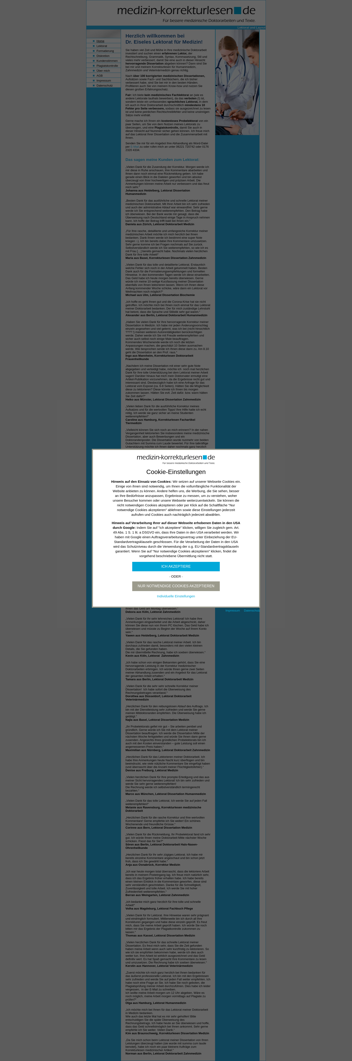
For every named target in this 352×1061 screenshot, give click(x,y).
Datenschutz (252, 610)
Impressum (232, 610)
